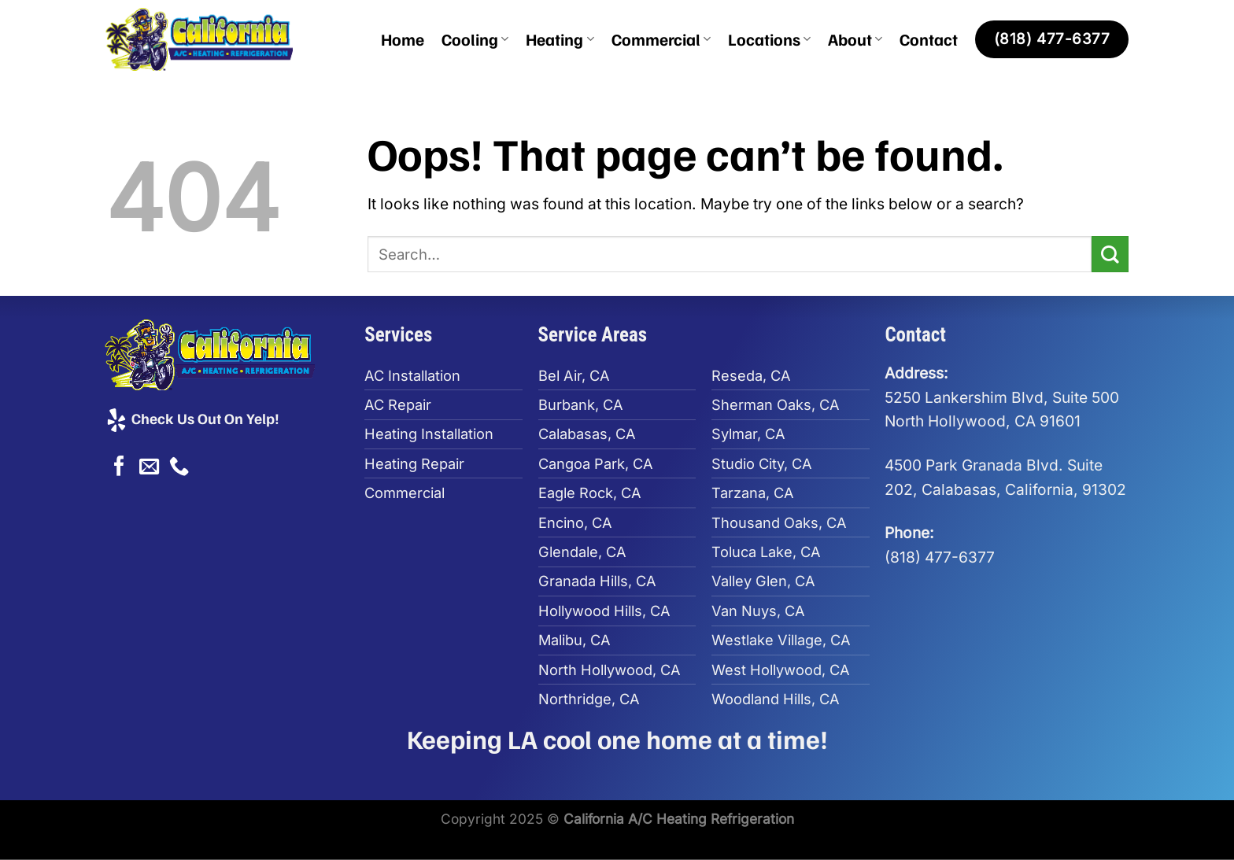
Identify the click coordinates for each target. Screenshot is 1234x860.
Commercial (661, 39)
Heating (559, 39)
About (855, 39)
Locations (769, 39)
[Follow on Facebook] (119, 467)
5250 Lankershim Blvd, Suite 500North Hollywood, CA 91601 (1002, 397)
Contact (929, 39)
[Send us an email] (149, 467)
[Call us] (179, 467)
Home (402, 39)
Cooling (475, 39)
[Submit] (1110, 254)
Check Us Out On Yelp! (192, 417)
